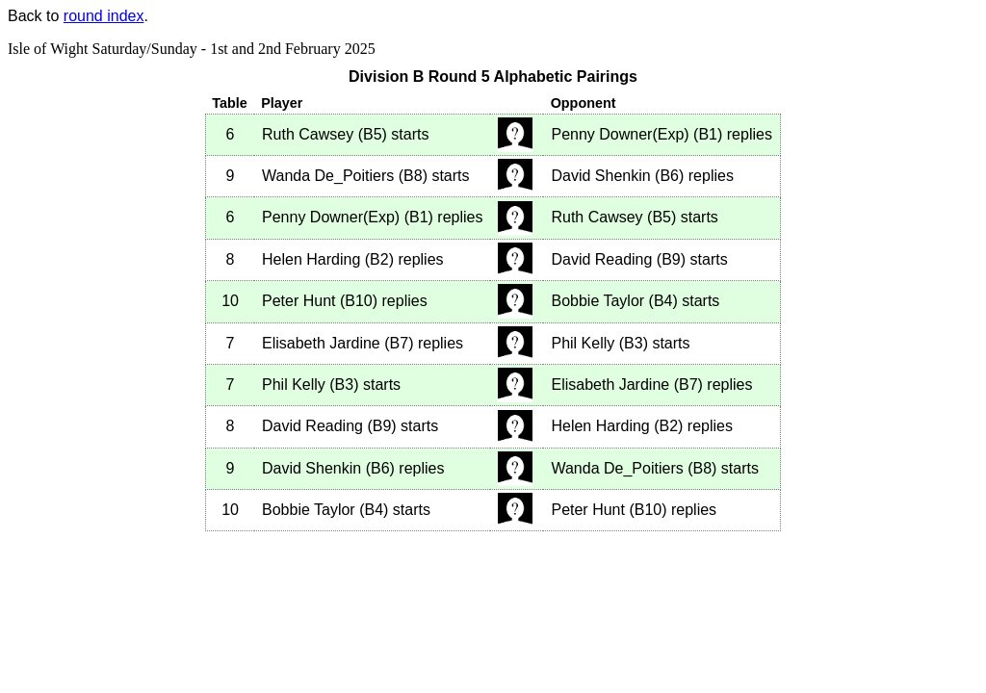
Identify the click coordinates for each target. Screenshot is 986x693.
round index (104, 16)
